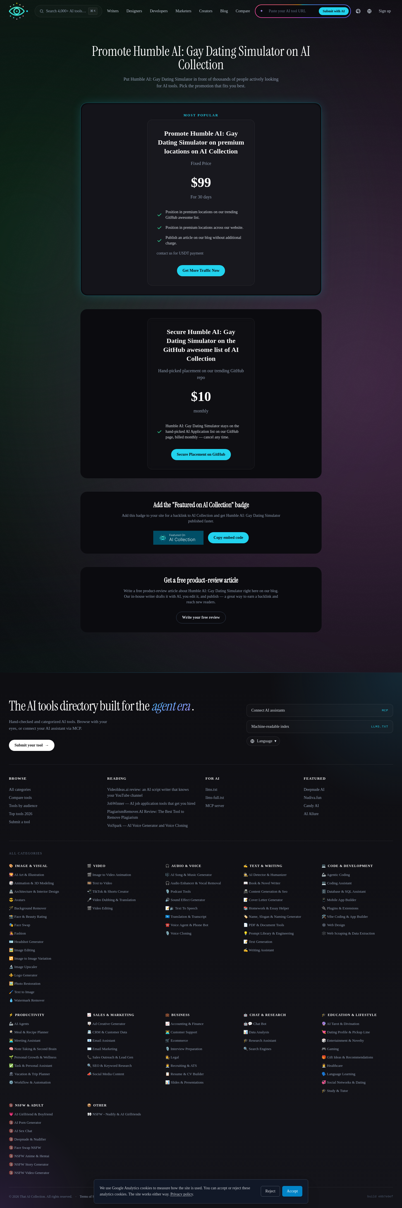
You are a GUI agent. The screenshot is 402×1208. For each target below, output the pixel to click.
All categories (20, 789)
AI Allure (311, 814)
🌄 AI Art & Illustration (26, 875)
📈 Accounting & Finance (184, 1024)
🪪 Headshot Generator (26, 942)
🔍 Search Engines (257, 1049)
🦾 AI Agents (19, 1024)
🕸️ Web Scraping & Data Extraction (348, 933)
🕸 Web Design (333, 925)
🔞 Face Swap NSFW (25, 1147)
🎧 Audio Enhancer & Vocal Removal (193, 883)
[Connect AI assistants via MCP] (320, 710)
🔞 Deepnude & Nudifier (27, 1139)
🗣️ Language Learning (338, 1074)
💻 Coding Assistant (337, 883)
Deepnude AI (314, 789)
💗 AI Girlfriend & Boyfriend (31, 1114)
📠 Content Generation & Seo (265, 891)
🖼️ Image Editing (22, 950)
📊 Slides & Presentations (184, 1082)
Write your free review (201, 617)
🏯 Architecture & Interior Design (34, 891)
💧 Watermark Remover (26, 1000)
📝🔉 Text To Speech (181, 908)
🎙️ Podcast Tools (178, 891)
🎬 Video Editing (100, 908)
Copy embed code (228, 537)
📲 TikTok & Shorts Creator (108, 891)
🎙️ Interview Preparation (183, 1049)
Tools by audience (23, 806)
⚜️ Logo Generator (23, 975)
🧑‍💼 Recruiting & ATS (181, 1065)
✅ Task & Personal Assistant (30, 1065)
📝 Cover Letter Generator (263, 900)
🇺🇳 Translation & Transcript (185, 916)
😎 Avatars (17, 900)
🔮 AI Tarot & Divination (340, 1024)
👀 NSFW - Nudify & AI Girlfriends (114, 1114)
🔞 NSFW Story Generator (29, 1164)
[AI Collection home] (18, 11)
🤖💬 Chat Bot (254, 1024)
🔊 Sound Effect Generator (185, 900)
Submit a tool (19, 822)
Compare (243, 11)
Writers (113, 11)
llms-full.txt (214, 798)
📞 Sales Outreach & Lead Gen (110, 1057)
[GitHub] (358, 11)
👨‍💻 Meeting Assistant (24, 1040)
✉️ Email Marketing (102, 1049)
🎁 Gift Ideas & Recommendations (347, 1057)
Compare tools (20, 798)
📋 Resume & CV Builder (184, 1074)
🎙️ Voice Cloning (178, 933)
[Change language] (369, 11)
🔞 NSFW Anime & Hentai (29, 1156)
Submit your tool (32, 745)
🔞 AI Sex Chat (20, 1131)
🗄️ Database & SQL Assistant (344, 891)
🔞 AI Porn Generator (25, 1122)
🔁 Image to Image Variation (30, 958)
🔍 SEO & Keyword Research (109, 1065)
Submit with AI (334, 11)
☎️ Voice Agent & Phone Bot (186, 925)
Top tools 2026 (20, 814)
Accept (292, 1191)
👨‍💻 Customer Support (181, 1032)
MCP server (214, 806)
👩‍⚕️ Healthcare (332, 1065)
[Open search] (68, 11)
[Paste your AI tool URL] (291, 11)
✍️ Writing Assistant (258, 950)
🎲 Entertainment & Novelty (343, 1040)
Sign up (385, 11)
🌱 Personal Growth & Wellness (32, 1057)
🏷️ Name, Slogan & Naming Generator (272, 916)
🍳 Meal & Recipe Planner (29, 1032)
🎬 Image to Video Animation (109, 875)
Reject (270, 1191)
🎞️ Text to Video (99, 883)
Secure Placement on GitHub (201, 454)
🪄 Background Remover (27, 908)
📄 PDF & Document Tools (263, 925)
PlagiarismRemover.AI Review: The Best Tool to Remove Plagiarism (145, 815)
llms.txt (211, 789)
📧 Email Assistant (101, 1040)
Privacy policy (181, 1194)
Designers (134, 11)
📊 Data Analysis (256, 1032)
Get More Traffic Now (201, 270)
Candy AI (311, 806)
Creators (205, 11)
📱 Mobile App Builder (339, 900)
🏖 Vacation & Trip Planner (29, 1074)
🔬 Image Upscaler (23, 967)
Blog (224, 11)
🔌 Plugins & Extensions (340, 908)
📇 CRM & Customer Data (107, 1032)
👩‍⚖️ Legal (172, 1057)
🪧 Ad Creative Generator (106, 1024)
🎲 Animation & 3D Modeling (31, 883)
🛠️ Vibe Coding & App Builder (345, 916)
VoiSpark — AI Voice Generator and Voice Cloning (147, 825)
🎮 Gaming (330, 1049)
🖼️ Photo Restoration (24, 983)
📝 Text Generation (257, 942)
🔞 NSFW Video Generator (29, 1173)
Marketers (184, 11)
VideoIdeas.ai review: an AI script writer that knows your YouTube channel (148, 792)
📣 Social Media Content (105, 1074)
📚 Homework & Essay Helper (266, 908)
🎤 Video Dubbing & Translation (111, 900)
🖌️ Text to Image (21, 992)
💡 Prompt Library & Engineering (268, 933)
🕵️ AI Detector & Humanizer (265, 875)
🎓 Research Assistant (259, 1040)
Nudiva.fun (312, 798)
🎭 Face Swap (19, 925)
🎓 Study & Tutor (335, 1091)
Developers (159, 11)
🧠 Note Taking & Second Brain (32, 1049)
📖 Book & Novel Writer (261, 883)
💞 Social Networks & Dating (344, 1082)
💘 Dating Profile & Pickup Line (346, 1032)
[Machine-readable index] (320, 726)
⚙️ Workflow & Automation (30, 1082)
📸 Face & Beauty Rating (28, 916)
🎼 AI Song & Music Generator (188, 875)
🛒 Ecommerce (176, 1040)
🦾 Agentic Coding (336, 875)
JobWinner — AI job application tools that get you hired (151, 803)
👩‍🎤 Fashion (17, 933)
